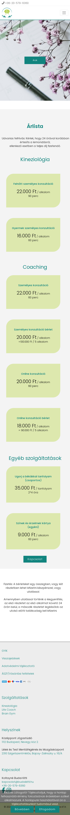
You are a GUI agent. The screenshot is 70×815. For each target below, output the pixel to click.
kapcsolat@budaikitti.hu (18, 782)
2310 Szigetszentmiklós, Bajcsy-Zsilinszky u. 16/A (32, 753)
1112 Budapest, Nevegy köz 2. (20, 742)
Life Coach (9, 709)
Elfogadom (47, 809)
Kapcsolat (35, 559)
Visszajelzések (11, 658)
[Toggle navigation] (64, 13)
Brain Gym (8, 713)
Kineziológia (9, 706)
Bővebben (22, 809)
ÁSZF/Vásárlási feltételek (18, 673)
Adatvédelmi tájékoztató (18, 666)
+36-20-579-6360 (15, 3)
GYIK (5, 651)
